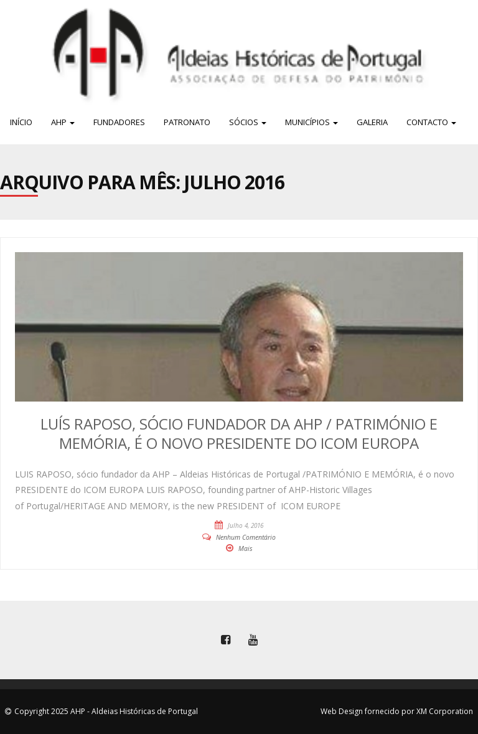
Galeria (372, 122)
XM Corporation (444, 711)
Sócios (247, 122)
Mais (245, 548)
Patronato (187, 122)
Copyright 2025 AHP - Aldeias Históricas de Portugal (106, 711)
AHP (63, 122)
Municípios (311, 122)
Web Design (342, 711)
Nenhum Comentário (246, 537)
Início (21, 122)
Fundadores (119, 122)
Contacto (431, 122)
